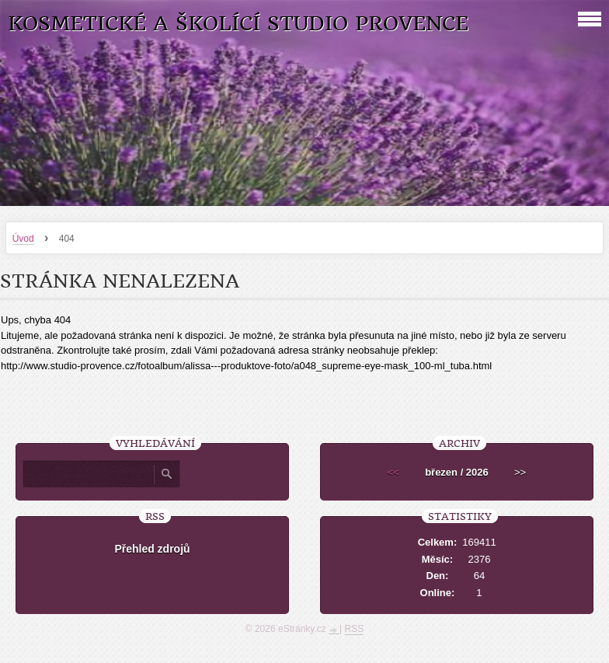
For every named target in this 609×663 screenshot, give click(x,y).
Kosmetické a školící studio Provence (238, 24)
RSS (354, 628)
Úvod (23, 238)
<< (393, 472)
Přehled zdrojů (152, 549)
